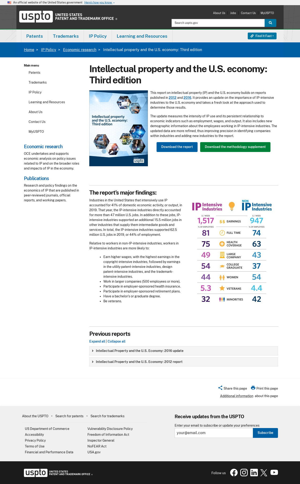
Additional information (236, 396)
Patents (34, 72)
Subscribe (265, 433)
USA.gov (94, 452)
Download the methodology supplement (235, 147)
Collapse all (116, 341)
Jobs (233, 13)
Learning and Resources (47, 102)
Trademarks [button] (66, 36)
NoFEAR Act (96, 446)
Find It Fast (261, 36)
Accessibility (34, 434)
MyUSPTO (267, 13)
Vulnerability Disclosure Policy (110, 429)
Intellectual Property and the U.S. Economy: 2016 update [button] (138, 351)
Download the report (177, 147)
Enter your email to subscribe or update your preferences (217, 425)
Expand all (97, 341)
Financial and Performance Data (49, 452)
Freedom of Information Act (108, 434)
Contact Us (248, 13)
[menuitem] (34, 36)
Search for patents (69, 416)
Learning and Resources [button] (142, 36)
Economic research (79, 50)
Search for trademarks (107, 416)
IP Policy (48, 50)
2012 (172, 98)
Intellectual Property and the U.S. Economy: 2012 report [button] (137, 362)
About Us (219, 13)
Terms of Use (35, 446)
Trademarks (38, 82)
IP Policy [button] (98, 36)
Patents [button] (34, 36)
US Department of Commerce (47, 429)
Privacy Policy (35, 440)
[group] (183, 350)
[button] (232, 389)
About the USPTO (35, 416)
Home (29, 50)
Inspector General (100, 440)
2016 (187, 98)
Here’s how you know (99, 2)
